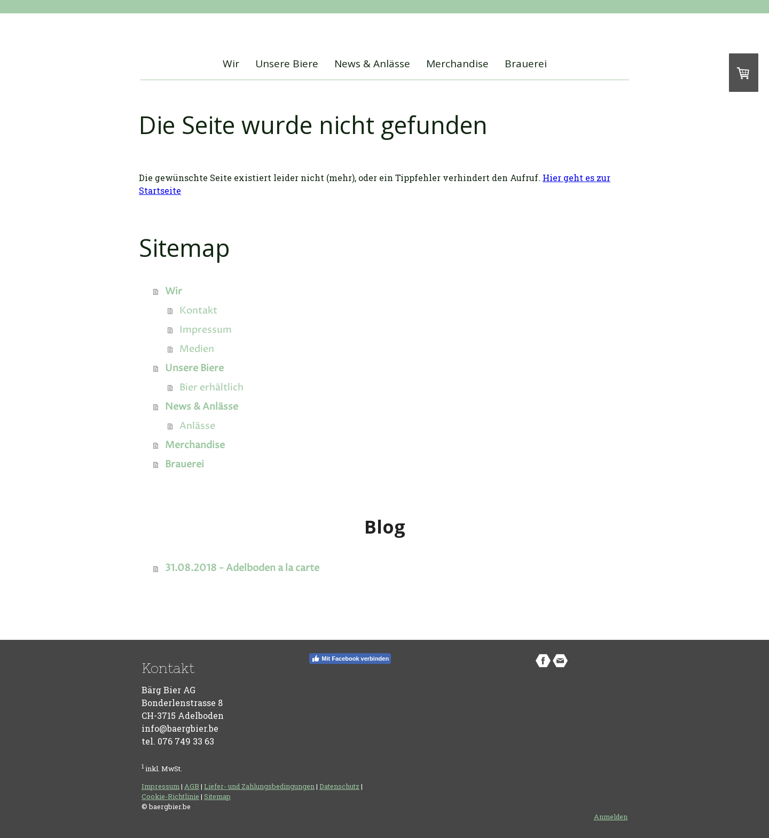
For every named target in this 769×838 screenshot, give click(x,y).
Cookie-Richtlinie (170, 796)
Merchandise (457, 64)
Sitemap (217, 796)
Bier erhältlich (211, 387)
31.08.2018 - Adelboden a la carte (242, 568)
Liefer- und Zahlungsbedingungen (259, 786)
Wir (231, 64)
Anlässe (197, 426)
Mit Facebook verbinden (350, 658)
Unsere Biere (286, 64)
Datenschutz (339, 786)
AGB (191, 786)
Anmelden (610, 816)
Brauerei (526, 64)
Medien (196, 349)
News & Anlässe (372, 64)
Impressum (205, 329)
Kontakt (198, 310)
